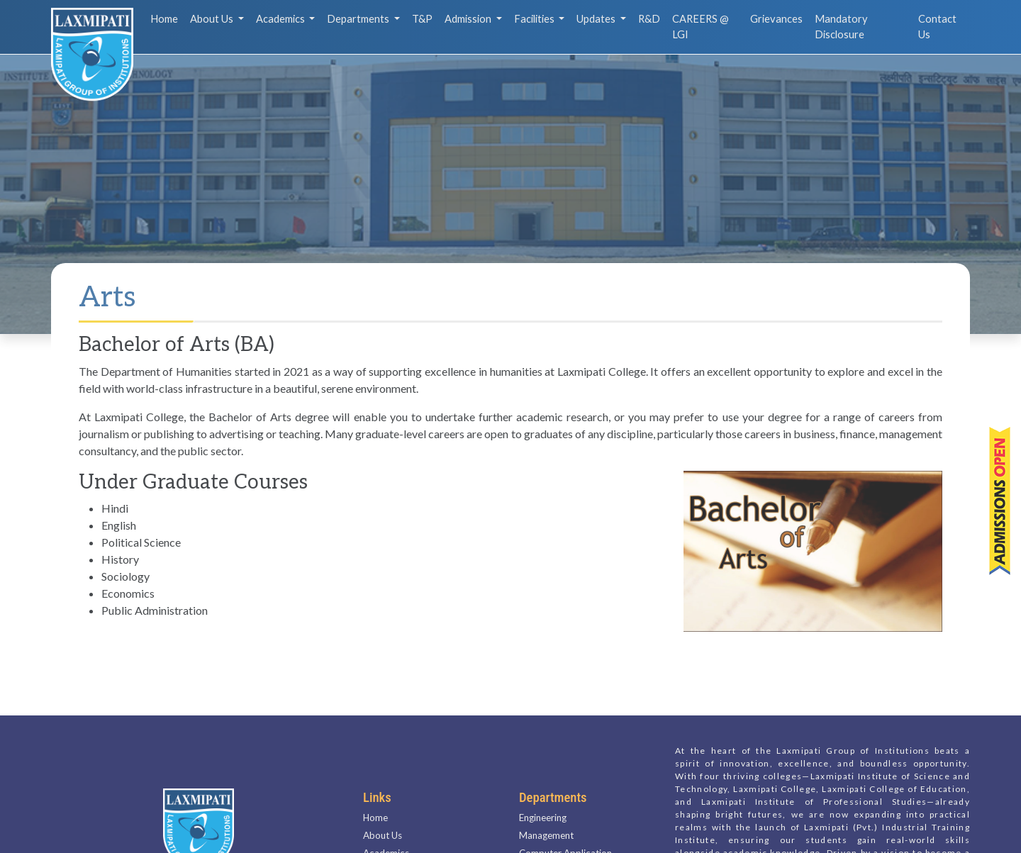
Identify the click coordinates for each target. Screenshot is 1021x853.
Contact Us (937, 26)
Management (546, 817)
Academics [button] (281, 19)
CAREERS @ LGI (700, 26)
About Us (382, 817)
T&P (422, 19)
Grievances (776, 19)
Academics (386, 835)
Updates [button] (597, 19)
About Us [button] (212, 19)
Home (164, 19)
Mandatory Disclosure (841, 26)
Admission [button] (469, 19)
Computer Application (565, 835)
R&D (649, 19)
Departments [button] (359, 19)
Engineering (543, 799)
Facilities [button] (535, 19)
